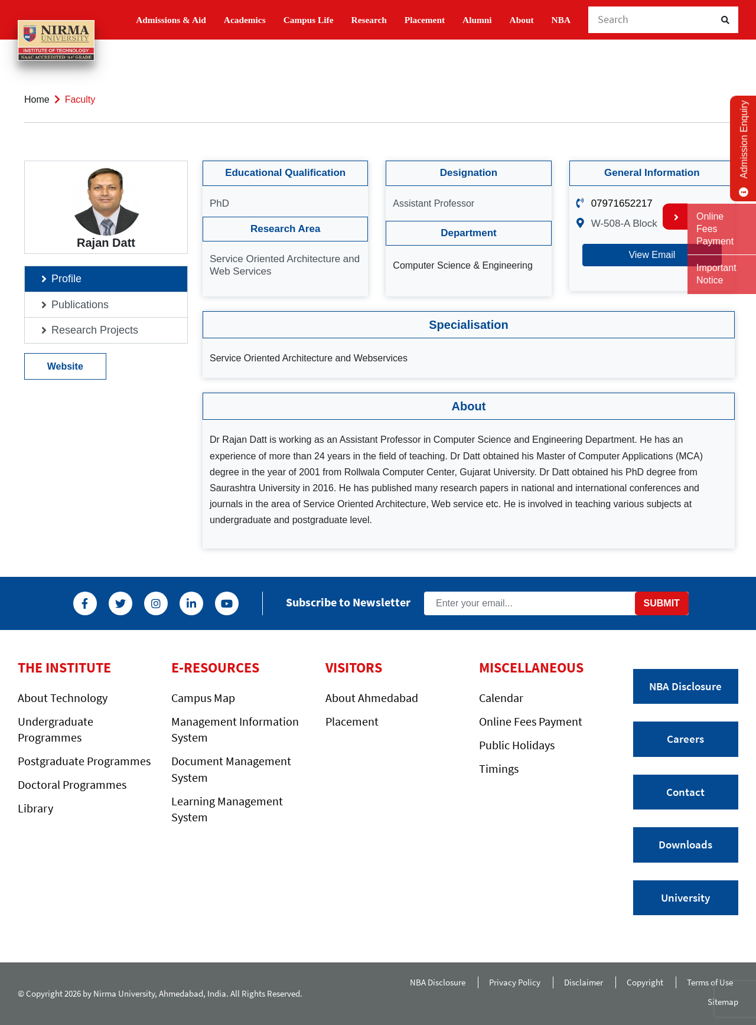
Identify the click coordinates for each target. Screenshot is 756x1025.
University (685, 897)
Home (37, 99)
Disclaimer (583, 982)
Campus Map (203, 697)
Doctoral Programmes (72, 784)
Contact (685, 792)
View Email (651, 255)
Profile (66, 279)
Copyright (645, 982)
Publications (80, 305)
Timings (499, 768)
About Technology (62, 697)
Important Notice (716, 274)
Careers (685, 739)
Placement (425, 20)
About (522, 20)
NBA (561, 20)
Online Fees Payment (530, 721)
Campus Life (309, 20)
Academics (245, 20)
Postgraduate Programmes (84, 760)
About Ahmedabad (371, 697)
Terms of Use (712, 982)
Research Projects (94, 330)
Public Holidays (517, 744)
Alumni (477, 20)
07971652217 (622, 203)
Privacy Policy (514, 982)
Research (369, 20)
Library (35, 808)
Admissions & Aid (171, 20)
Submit (662, 603)
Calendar (501, 697)
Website (65, 366)
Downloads (685, 844)
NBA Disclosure (685, 686)
